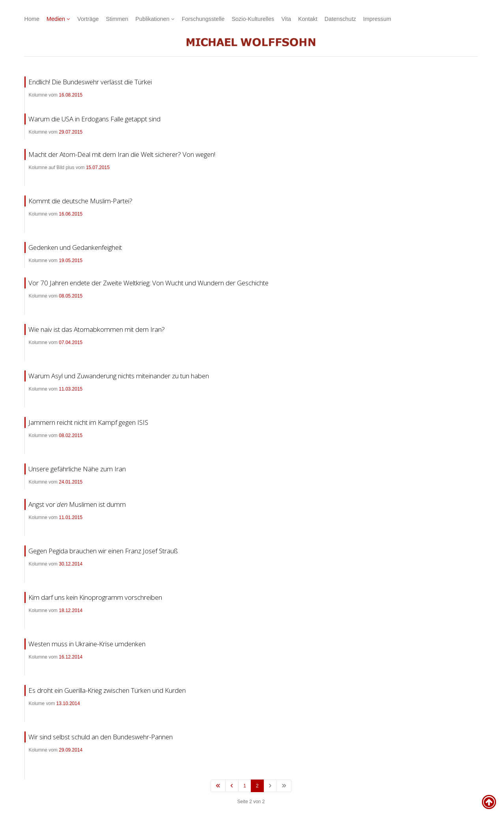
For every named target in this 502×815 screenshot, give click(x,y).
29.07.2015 (70, 132)
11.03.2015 (70, 389)
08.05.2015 (70, 296)
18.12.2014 (70, 610)
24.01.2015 (70, 482)
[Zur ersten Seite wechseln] (218, 786)
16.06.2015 (70, 214)
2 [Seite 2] (257, 786)
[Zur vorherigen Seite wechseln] (232, 786)
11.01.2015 (70, 517)
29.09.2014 (70, 750)
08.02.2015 (70, 435)
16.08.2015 (70, 95)
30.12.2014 (70, 564)
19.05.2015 (70, 260)
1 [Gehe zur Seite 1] (244, 786)
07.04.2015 (70, 342)
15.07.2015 (98, 167)
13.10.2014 (68, 703)
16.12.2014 (70, 657)
